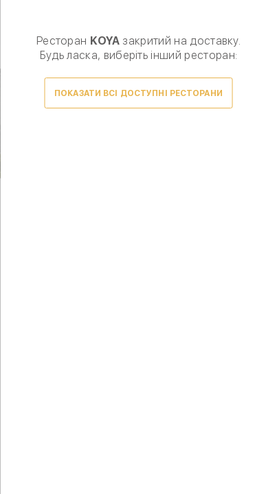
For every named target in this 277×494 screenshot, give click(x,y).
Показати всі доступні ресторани (138, 93)
